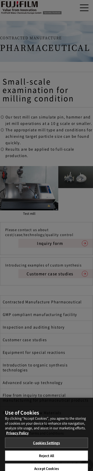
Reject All (46, 457)
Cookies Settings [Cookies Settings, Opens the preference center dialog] (46, 444)
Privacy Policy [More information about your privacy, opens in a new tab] (17, 434)
